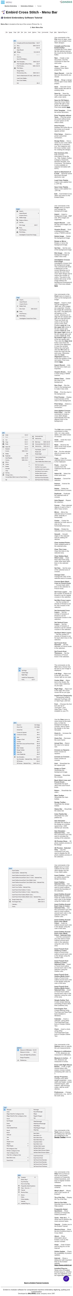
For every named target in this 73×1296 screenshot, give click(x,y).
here (68, 107)
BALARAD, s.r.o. (34, 1293)
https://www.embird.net (63, 1265)
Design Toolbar (60, 1137)
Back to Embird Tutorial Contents (36, 1283)
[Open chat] (66, 1279)
